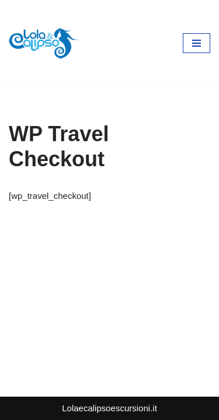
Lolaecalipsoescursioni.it (109, 408)
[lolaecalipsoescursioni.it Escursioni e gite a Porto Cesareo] (44, 43)
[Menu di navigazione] (196, 43)
